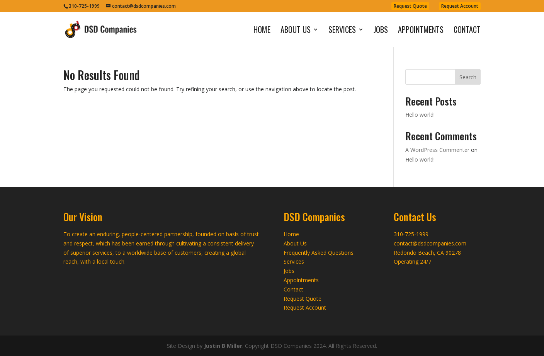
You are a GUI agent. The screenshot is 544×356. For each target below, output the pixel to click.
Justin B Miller (223, 345)
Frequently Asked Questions (319, 252)
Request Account (459, 6)
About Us (295, 31)
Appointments (421, 31)
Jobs (381, 31)
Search (467, 77)
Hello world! (420, 114)
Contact (467, 31)
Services (342, 31)
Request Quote (410, 6)
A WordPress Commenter (437, 149)
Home (261, 31)
